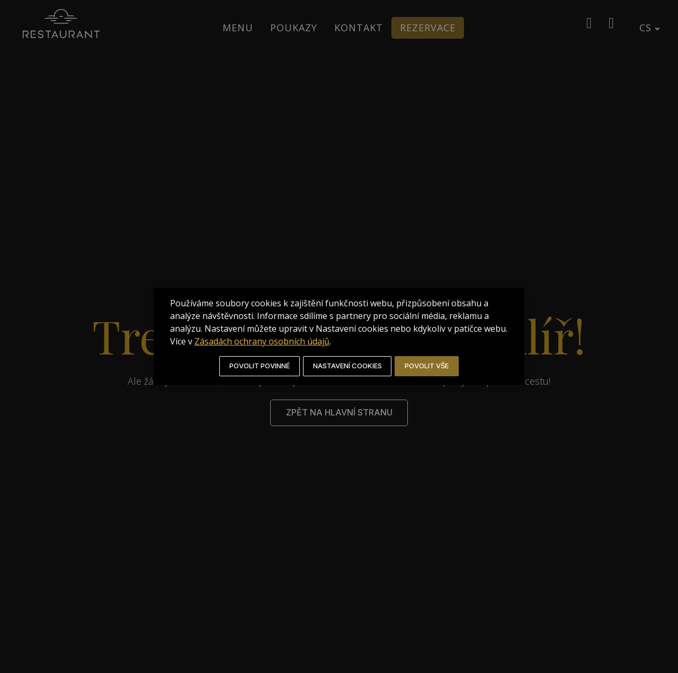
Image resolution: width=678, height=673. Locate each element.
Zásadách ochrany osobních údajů (334, 341)
